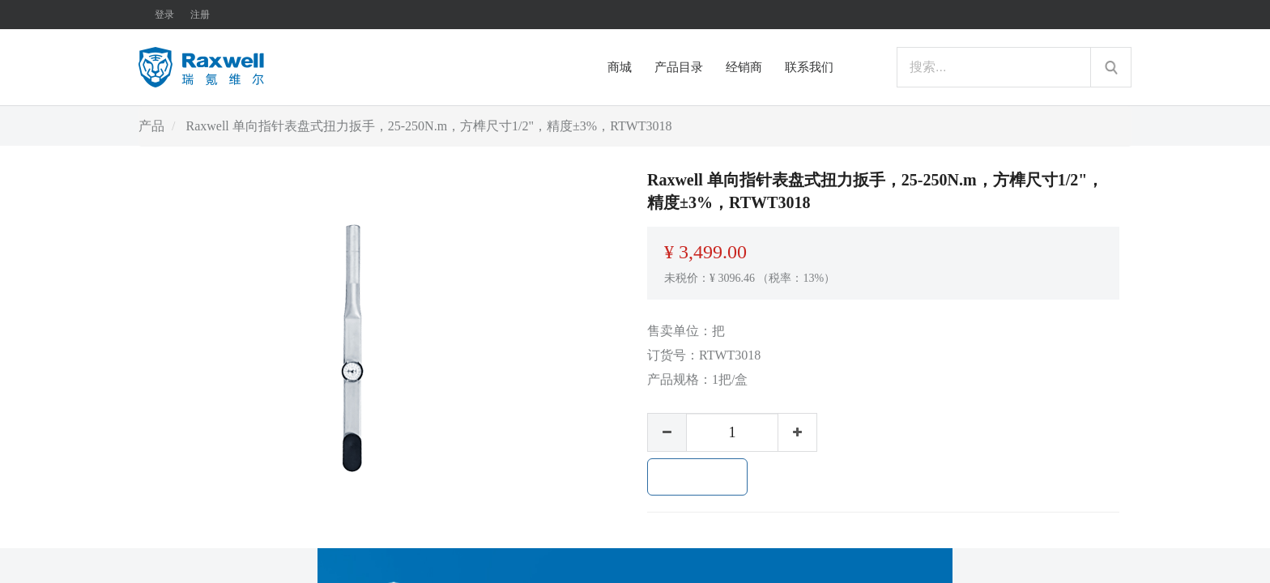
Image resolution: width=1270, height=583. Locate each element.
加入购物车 (697, 477)
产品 (151, 126)
